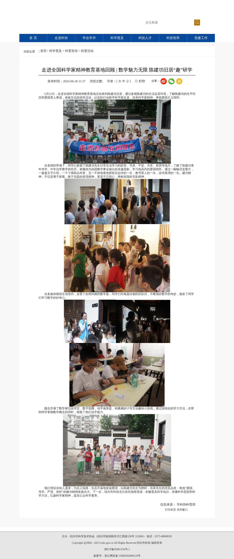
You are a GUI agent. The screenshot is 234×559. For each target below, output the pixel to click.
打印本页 (170, 509)
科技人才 (145, 38)
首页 (43, 50)
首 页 (33, 38)
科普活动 (87, 50)
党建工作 (201, 38)
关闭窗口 (182, 509)
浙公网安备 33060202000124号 (122, 555)
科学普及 (117, 38)
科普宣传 (71, 50)
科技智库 (173, 38)
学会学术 (89, 38)
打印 (142, 81)
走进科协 (61, 38)
